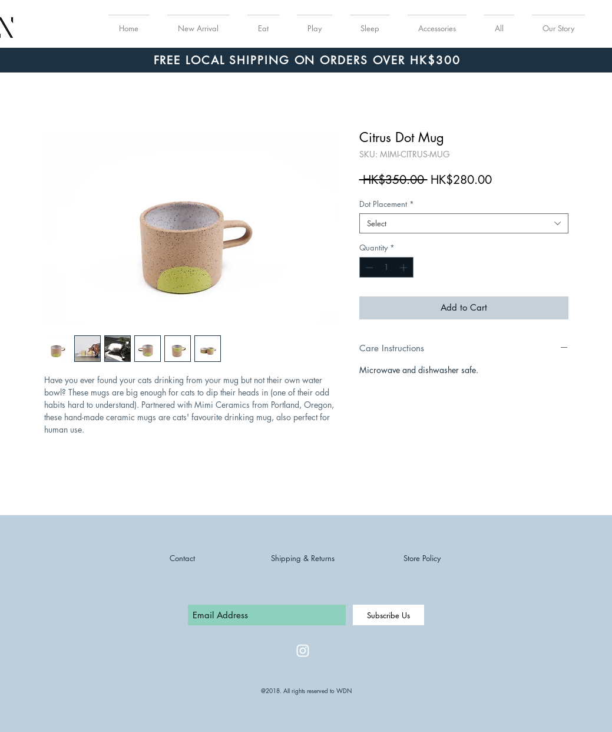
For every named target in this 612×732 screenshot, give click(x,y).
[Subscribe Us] (388, 615)
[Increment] (405, 268)
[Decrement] (368, 268)
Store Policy (422, 558)
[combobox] (463, 223)
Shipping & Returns (303, 558)
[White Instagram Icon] (303, 650)
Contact (182, 558)
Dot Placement (386, 204)
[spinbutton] (386, 268)
